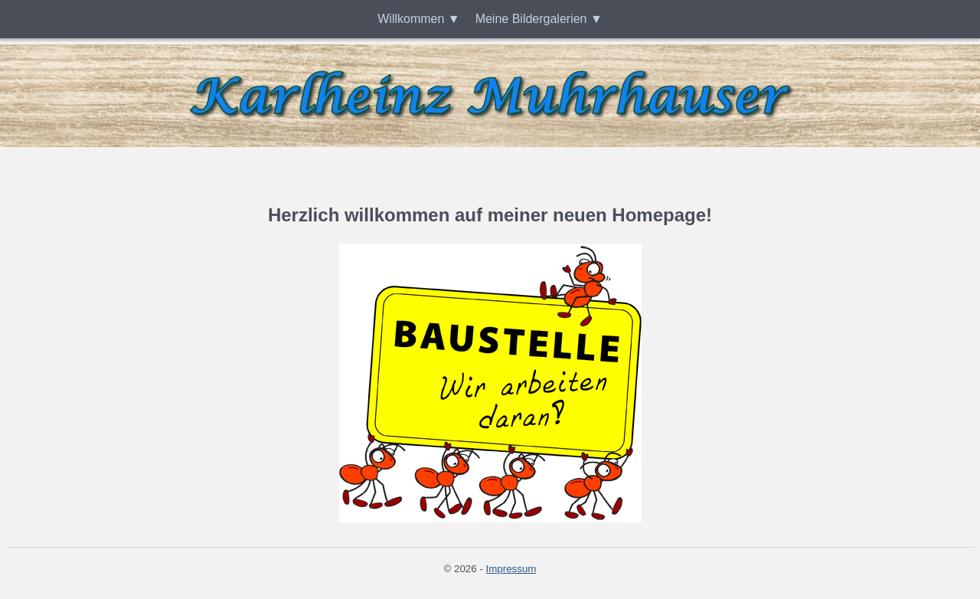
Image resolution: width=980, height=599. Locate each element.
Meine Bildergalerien (531, 18)
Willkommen (410, 18)
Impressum (511, 568)
